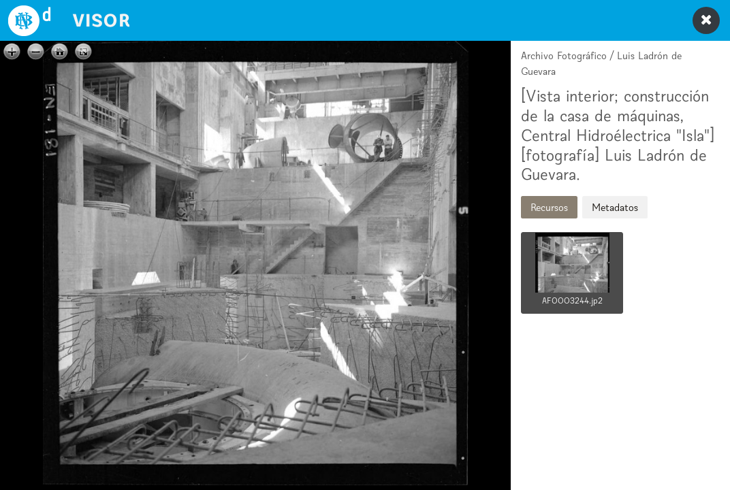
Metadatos (615, 207)
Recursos (549, 207)
